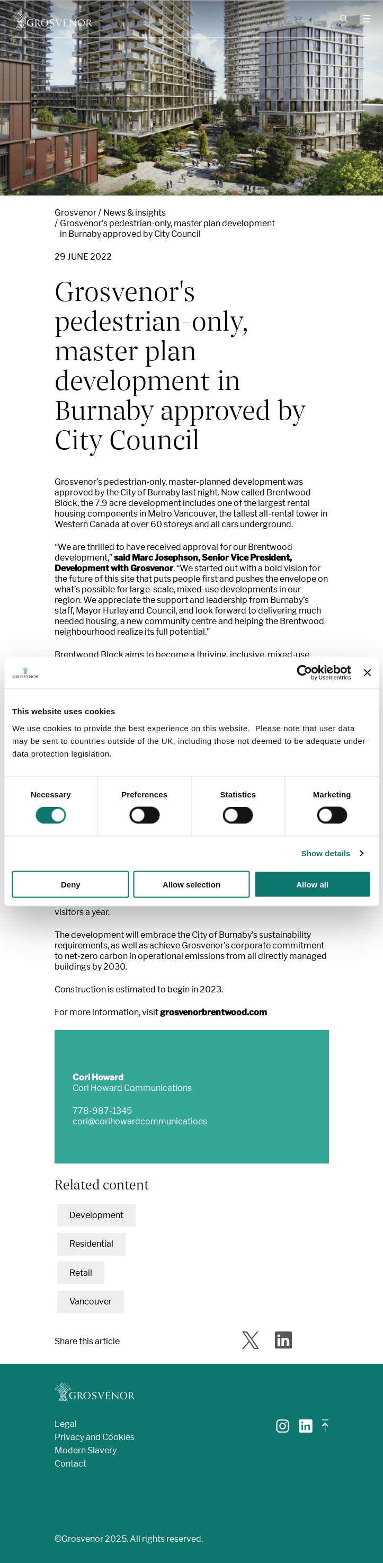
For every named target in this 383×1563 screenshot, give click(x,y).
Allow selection (191, 884)
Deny (71, 884)
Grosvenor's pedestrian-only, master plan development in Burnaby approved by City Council (167, 228)
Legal (66, 1424)
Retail (80, 1273)
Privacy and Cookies (95, 1437)
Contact (70, 1464)
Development (96, 1215)
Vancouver (90, 1301)
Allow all (312, 884)
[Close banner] (367, 673)
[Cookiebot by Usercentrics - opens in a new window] (305, 673)
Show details (326, 853)
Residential (91, 1244)
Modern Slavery (86, 1450)
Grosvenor (75, 213)
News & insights (134, 213)
